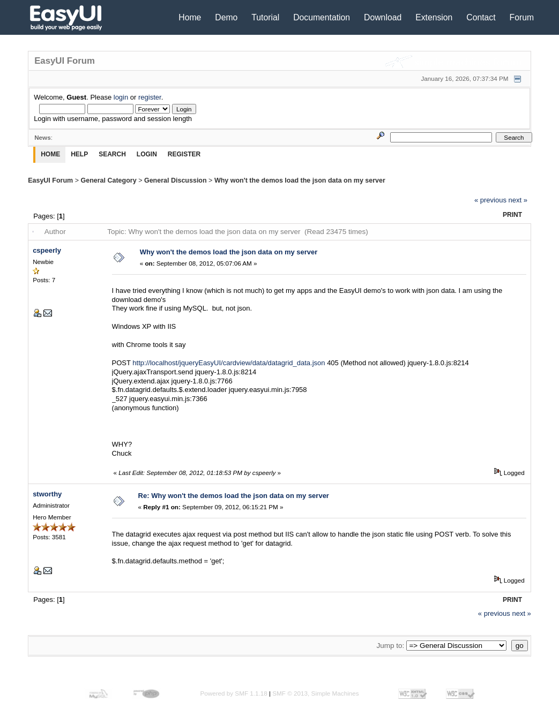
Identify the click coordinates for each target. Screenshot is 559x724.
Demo (226, 17)
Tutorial (265, 17)
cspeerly (47, 250)
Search (112, 154)
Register (184, 154)
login (121, 97)
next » (518, 200)
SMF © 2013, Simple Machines (315, 693)
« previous (490, 200)
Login (147, 154)
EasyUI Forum (50, 180)
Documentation (321, 17)
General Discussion (175, 180)
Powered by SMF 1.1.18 (233, 693)
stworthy (47, 494)
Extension (433, 17)
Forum (522, 17)
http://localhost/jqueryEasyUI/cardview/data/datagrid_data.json (228, 363)
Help (79, 154)
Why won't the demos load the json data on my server (299, 180)
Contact (480, 17)
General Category (108, 180)
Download (382, 17)
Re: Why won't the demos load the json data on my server (233, 496)
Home (189, 17)
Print (512, 214)
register (149, 97)
